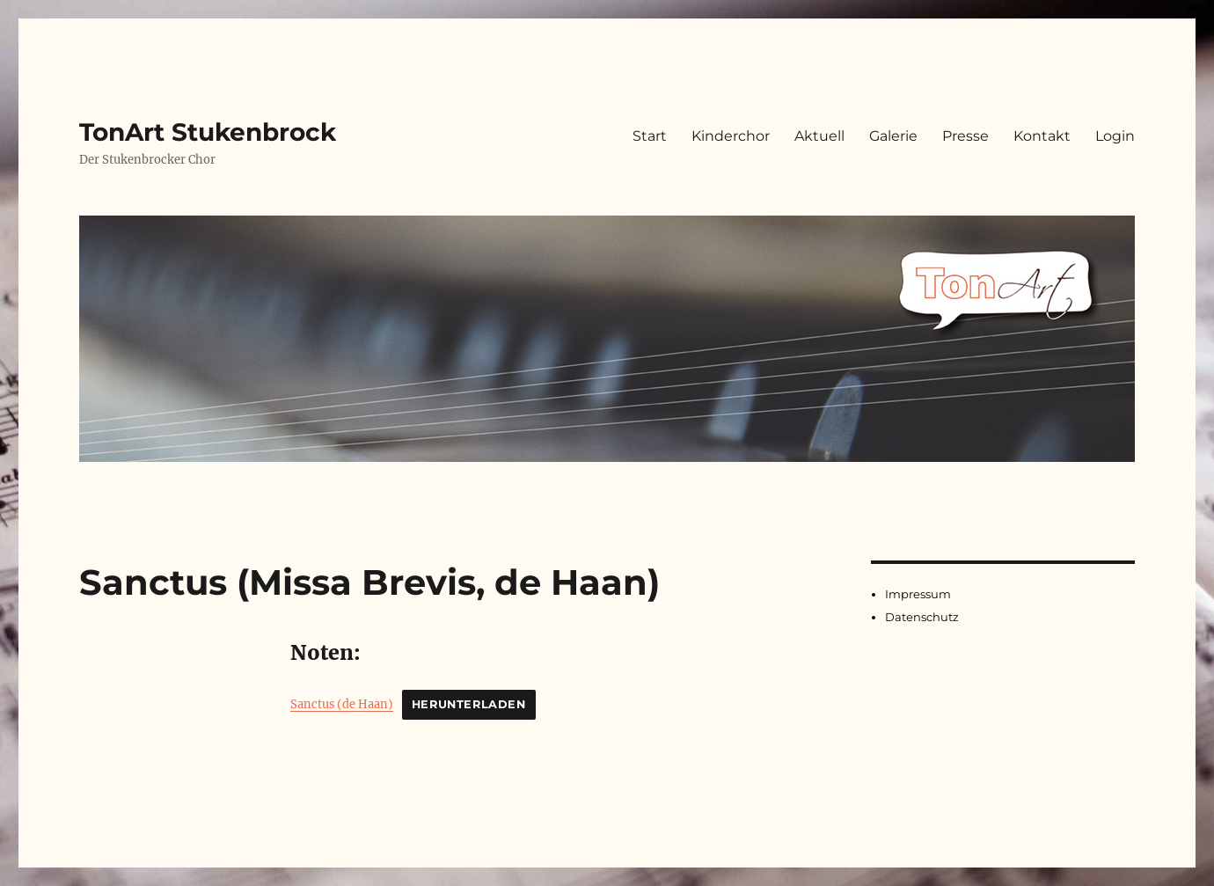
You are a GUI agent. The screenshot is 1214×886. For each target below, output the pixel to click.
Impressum (918, 594)
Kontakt (1042, 136)
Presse (965, 136)
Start (650, 136)
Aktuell (819, 136)
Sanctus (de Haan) (341, 704)
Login (1115, 136)
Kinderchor (730, 136)
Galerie (893, 136)
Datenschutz (922, 617)
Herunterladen (469, 704)
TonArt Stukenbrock (207, 132)
